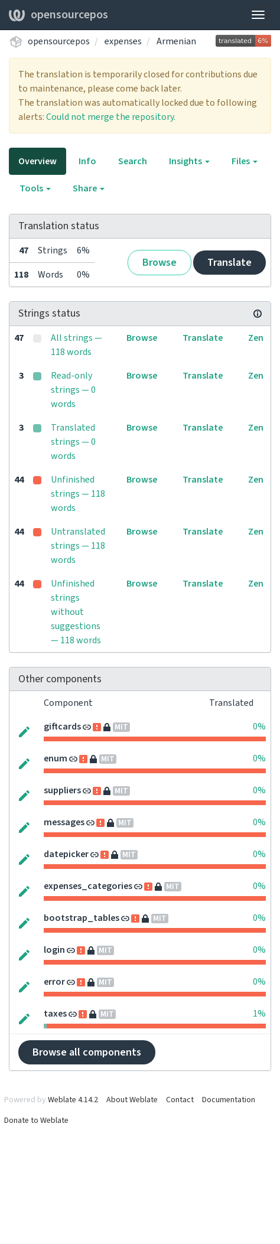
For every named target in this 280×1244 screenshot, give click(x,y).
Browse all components (86, 1052)
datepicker (66, 854)
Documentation (228, 1100)
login (54, 949)
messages (64, 822)
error (54, 981)
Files (245, 161)
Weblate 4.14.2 (73, 1100)
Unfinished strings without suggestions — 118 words (76, 612)
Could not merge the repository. (110, 116)
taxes (55, 1013)
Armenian (176, 41)
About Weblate (132, 1100)
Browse (159, 262)
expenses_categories (88, 886)
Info (87, 161)
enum (55, 758)
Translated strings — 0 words (73, 442)
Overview (37, 161)
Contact (180, 1100)
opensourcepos (58, 14)
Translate (229, 262)
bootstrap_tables (81, 917)
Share (89, 188)
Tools (35, 188)
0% (259, 726)
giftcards (62, 726)
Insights (189, 161)
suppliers (62, 790)
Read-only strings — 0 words (73, 390)
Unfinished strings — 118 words (78, 493)
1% (259, 1013)
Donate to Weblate (36, 1120)
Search (132, 161)
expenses (123, 41)
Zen (255, 337)
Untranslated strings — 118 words (78, 545)
